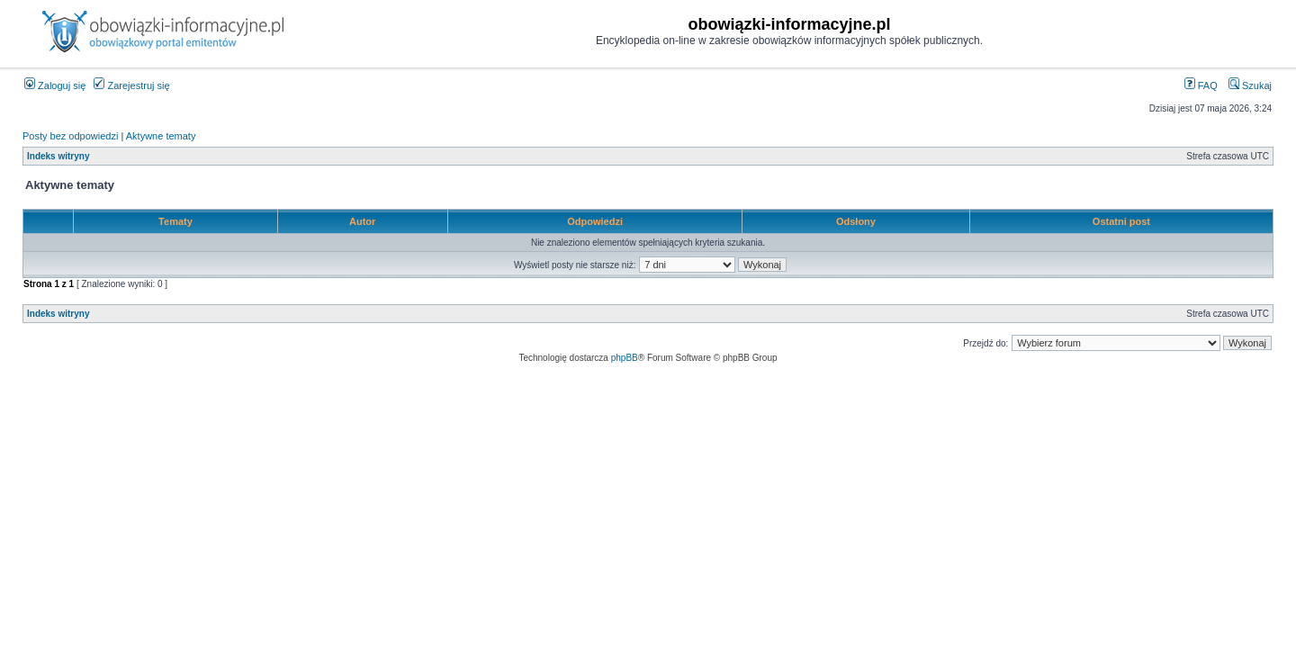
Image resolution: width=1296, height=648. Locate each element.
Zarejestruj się (131, 85)
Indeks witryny (58, 156)
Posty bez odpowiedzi (70, 135)
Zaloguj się (55, 85)
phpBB (624, 358)
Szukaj (1250, 85)
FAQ (1201, 85)
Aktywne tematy (161, 135)
